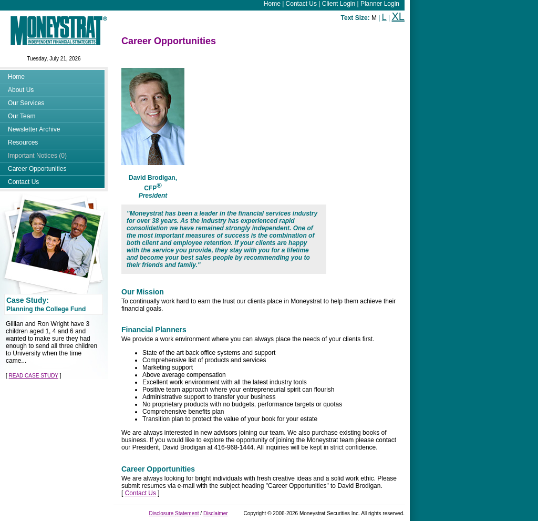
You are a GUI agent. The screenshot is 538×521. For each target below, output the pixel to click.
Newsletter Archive (34, 129)
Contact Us (301, 3)
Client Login (338, 3)
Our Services (26, 103)
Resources (23, 142)
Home (272, 3)
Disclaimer (215, 513)
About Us (21, 90)
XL (398, 16)
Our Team (21, 116)
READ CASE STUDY (33, 376)
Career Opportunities (37, 168)
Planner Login (379, 3)
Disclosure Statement (174, 513)
